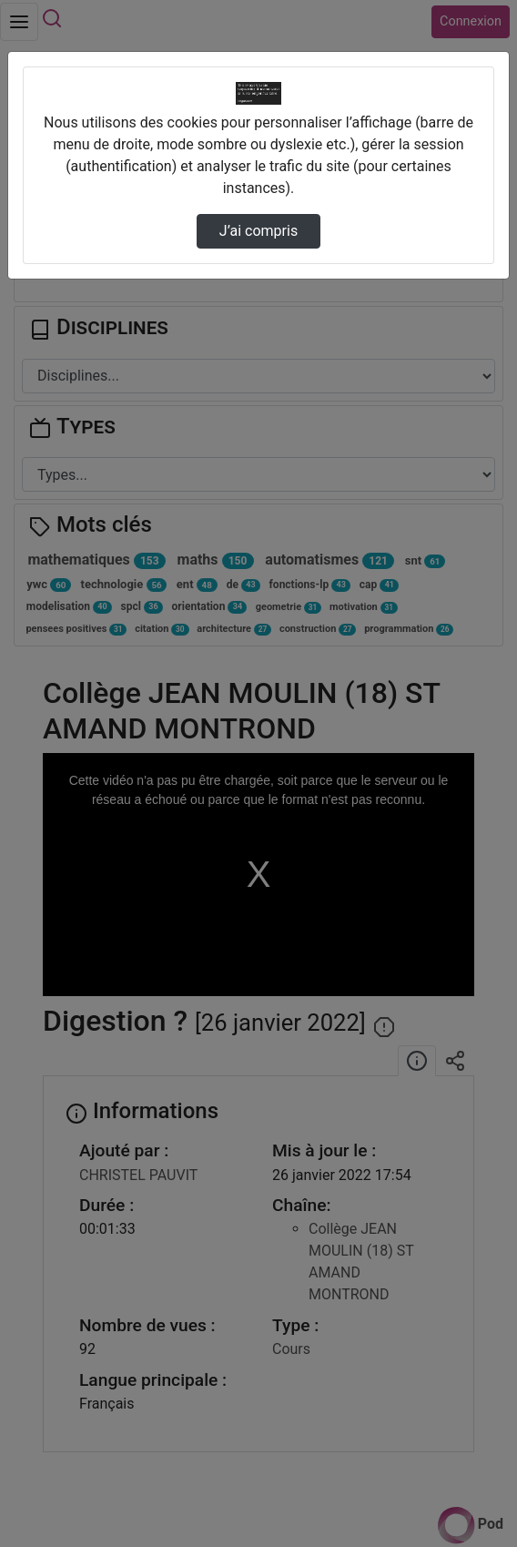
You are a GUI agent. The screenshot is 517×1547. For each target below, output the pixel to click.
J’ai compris (258, 230)
